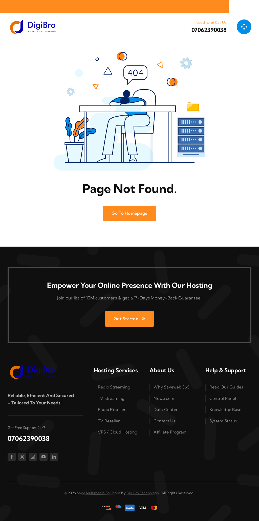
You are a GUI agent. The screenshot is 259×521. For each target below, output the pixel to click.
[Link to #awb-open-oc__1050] (244, 26)
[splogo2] (33, 21)
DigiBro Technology (142, 493)
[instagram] (33, 457)
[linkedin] (54, 457)
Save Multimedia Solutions (98, 493)
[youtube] (43, 457)
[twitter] (22, 457)
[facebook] (12, 457)
